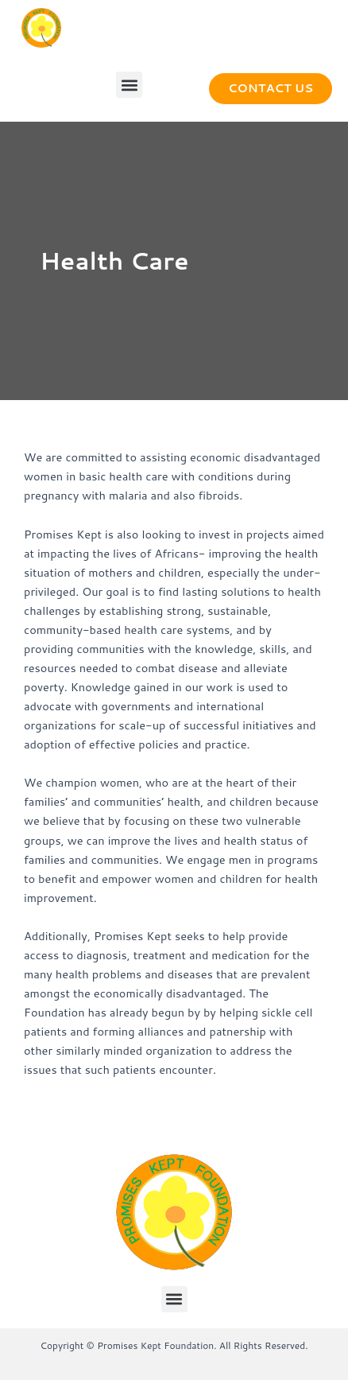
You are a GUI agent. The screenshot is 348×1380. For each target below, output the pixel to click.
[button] (129, 85)
